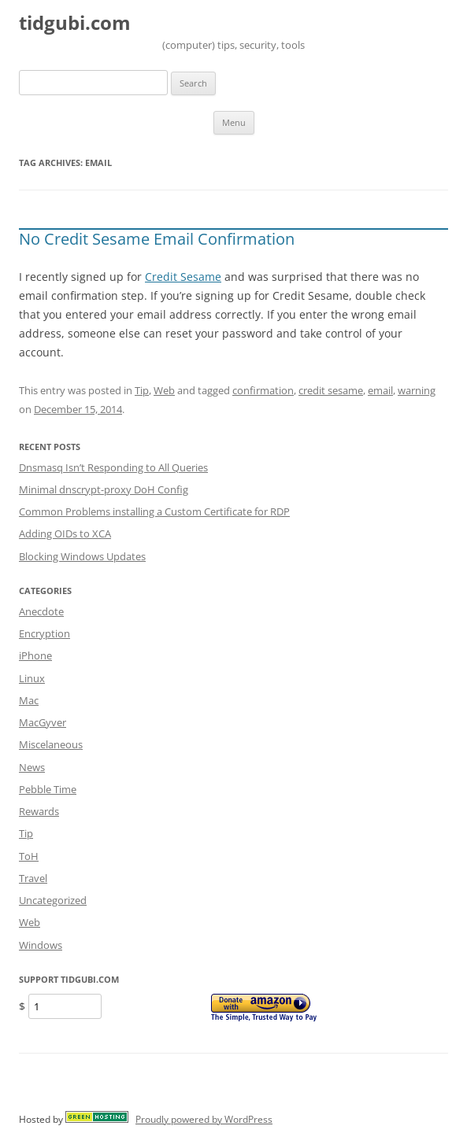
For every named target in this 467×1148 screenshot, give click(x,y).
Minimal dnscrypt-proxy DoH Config (103, 489)
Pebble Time (47, 789)
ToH (29, 856)
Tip (142, 390)
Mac (29, 700)
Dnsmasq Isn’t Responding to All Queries (113, 467)
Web (164, 390)
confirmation (263, 390)
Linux (32, 678)
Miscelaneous (51, 744)
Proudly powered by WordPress (203, 1119)
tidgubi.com (75, 23)
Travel (33, 878)
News (32, 767)
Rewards (39, 811)
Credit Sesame (183, 276)
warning (416, 390)
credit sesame (330, 390)
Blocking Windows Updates (82, 556)
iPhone (35, 655)
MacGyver (42, 722)
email (380, 390)
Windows (40, 945)
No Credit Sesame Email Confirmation (157, 238)
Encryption (44, 633)
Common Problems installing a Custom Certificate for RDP (154, 511)
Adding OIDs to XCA (65, 533)
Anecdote (41, 611)
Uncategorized (53, 900)
